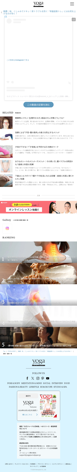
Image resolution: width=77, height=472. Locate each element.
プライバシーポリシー (43, 464)
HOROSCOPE (46, 387)
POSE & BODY (13, 383)
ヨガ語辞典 (43, 466)
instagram (38, 378)
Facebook (28, 378)
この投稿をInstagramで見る (18, 60)
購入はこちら (27, 414)
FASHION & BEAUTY (18, 387)
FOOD (67, 383)
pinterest (42, 378)
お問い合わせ (8, 464)
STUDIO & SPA (60, 387)
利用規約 (32, 464)
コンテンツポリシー (57, 464)
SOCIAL (46, 383)
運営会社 (67, 464)
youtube (47, 378)
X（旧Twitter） (33, 378)
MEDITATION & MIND (31, 383)
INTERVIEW (57, 383)
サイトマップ (33, 466)
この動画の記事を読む (38, 104)
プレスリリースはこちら (21, 464)
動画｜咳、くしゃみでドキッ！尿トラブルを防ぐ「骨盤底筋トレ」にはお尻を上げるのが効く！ (39, 12)
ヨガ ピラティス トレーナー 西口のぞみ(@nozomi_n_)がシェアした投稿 (35, 96)
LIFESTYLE (34, 387)
